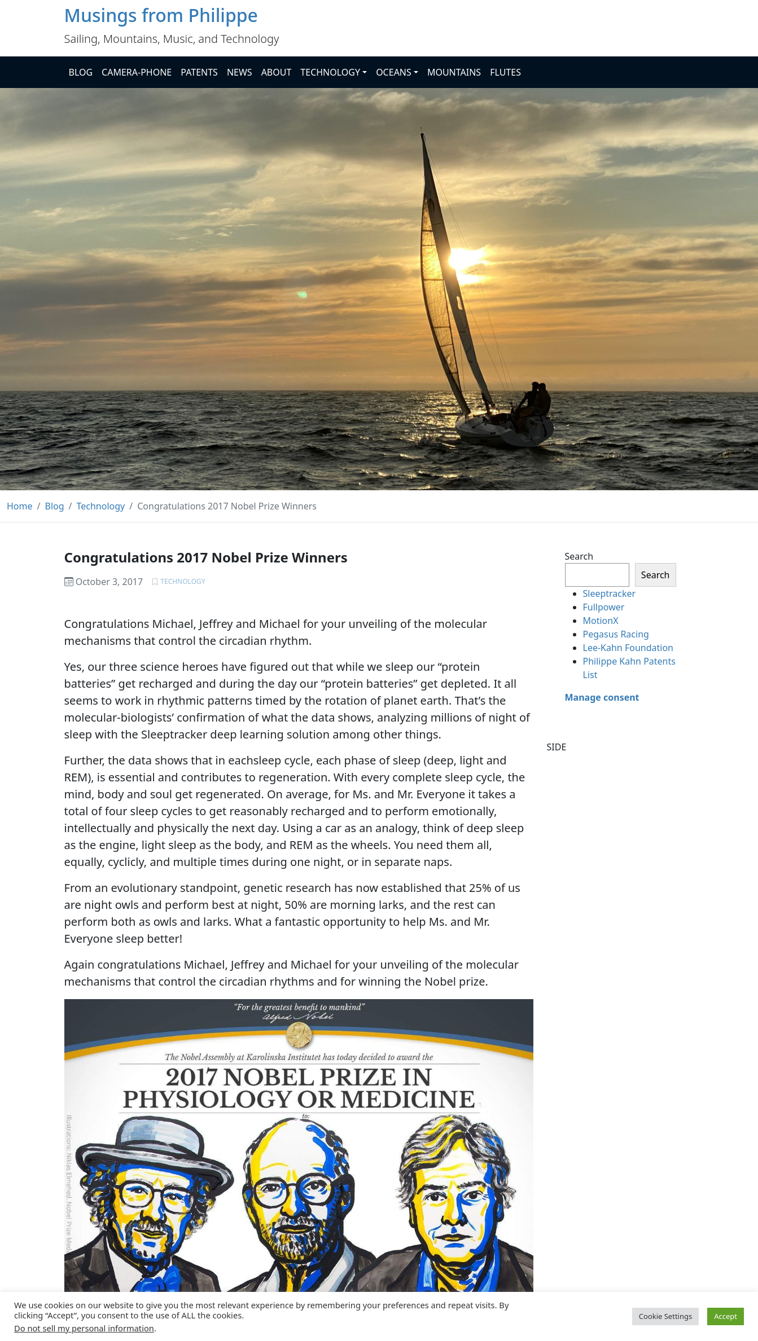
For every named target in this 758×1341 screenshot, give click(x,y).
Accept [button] (725, 1316)
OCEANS (393, 72)
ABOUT (276, 72)
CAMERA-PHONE (137, 72)
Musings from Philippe (161, 15)
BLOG (81, 72)
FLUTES (505, 72)
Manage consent (602, 697)
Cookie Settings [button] (665, 1316)
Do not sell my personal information (84, 1328)
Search (579, 556)
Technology (182, 581)
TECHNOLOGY (330, 72)
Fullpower (604, 607)
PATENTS (199, 72)
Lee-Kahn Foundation (628, 647)
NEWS (239, 72)
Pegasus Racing (616, 634)
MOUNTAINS (454, 72)
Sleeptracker (609, 593)
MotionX (601, 620)
